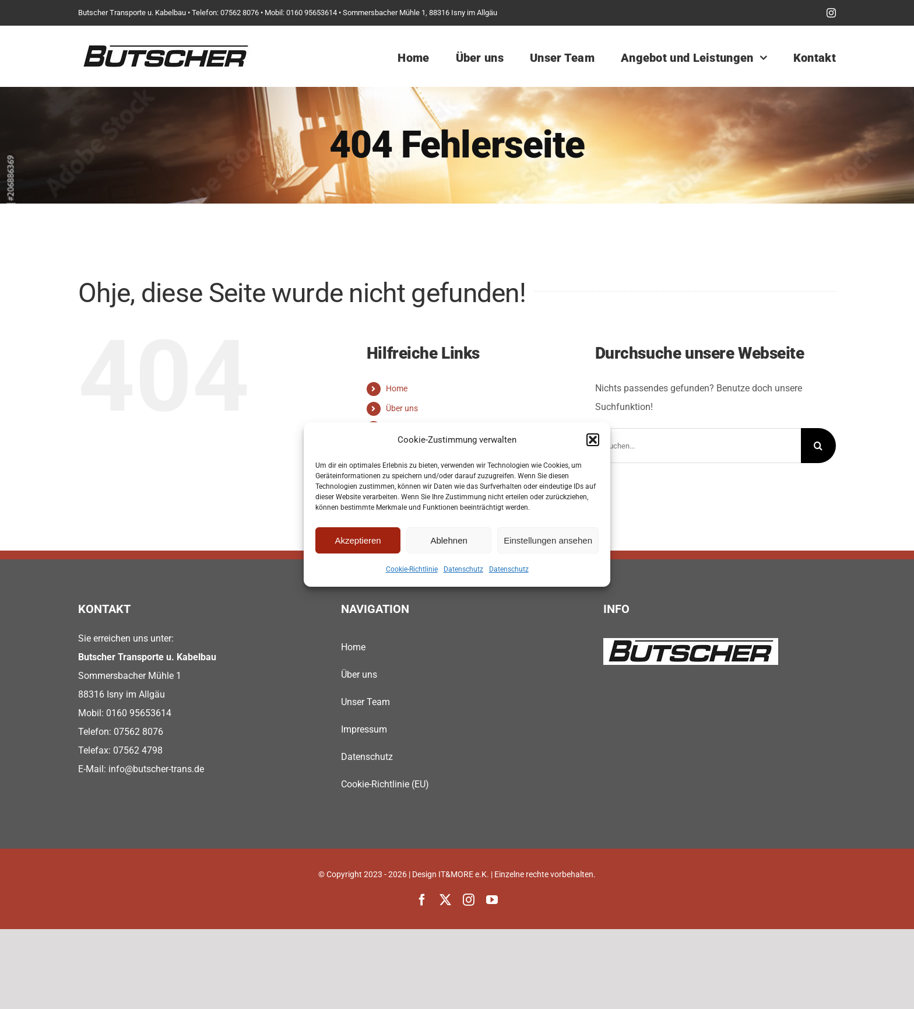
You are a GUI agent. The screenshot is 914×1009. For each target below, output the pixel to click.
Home (396, 388)
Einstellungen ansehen (548, 540)
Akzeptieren (358, 540)
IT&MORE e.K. (463, 874)
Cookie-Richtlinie (412, 569)
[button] (593, 440)
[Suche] (818, 445)
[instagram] (831, 12)
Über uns (402, 408)
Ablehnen (448, 540)
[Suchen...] (698, 445)
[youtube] (492, 900)
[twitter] (445, 900)
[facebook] (422, 900)
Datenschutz (463, 569)
